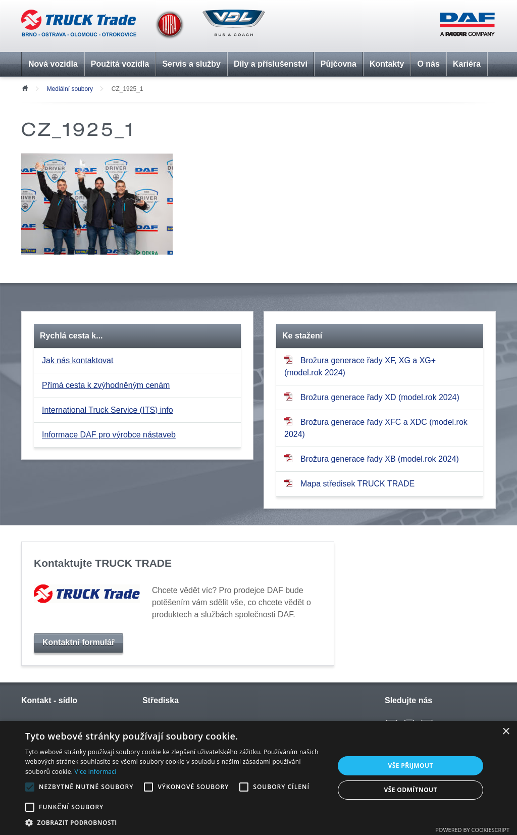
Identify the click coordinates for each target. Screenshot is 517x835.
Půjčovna (338, 64)
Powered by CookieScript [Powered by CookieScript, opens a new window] (472, 829)
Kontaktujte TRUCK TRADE (103, 563)
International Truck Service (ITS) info (107, 410)
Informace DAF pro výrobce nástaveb (109, 434)
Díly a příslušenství (270, 64)
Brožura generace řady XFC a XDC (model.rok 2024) (376, 427)
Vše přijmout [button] (410, 765)
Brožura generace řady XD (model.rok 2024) (371, 396)
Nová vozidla (53, 64)
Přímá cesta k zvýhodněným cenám (106, 385)
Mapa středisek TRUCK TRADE (349, 483)
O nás (428, 64)
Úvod (24, 87)
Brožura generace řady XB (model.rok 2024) (371, 458)
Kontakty (387, 64)
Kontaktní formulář (78, 642)
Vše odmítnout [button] (410, 789)
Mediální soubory (70, 88)
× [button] (505, 731)
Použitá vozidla (120, 64)
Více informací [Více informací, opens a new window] (96, 771)
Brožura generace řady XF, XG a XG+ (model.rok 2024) (360, 366)
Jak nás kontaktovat (77, 360)
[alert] (258, 778)
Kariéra (467, 64)
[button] (175, 822)
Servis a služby (191, 64)
